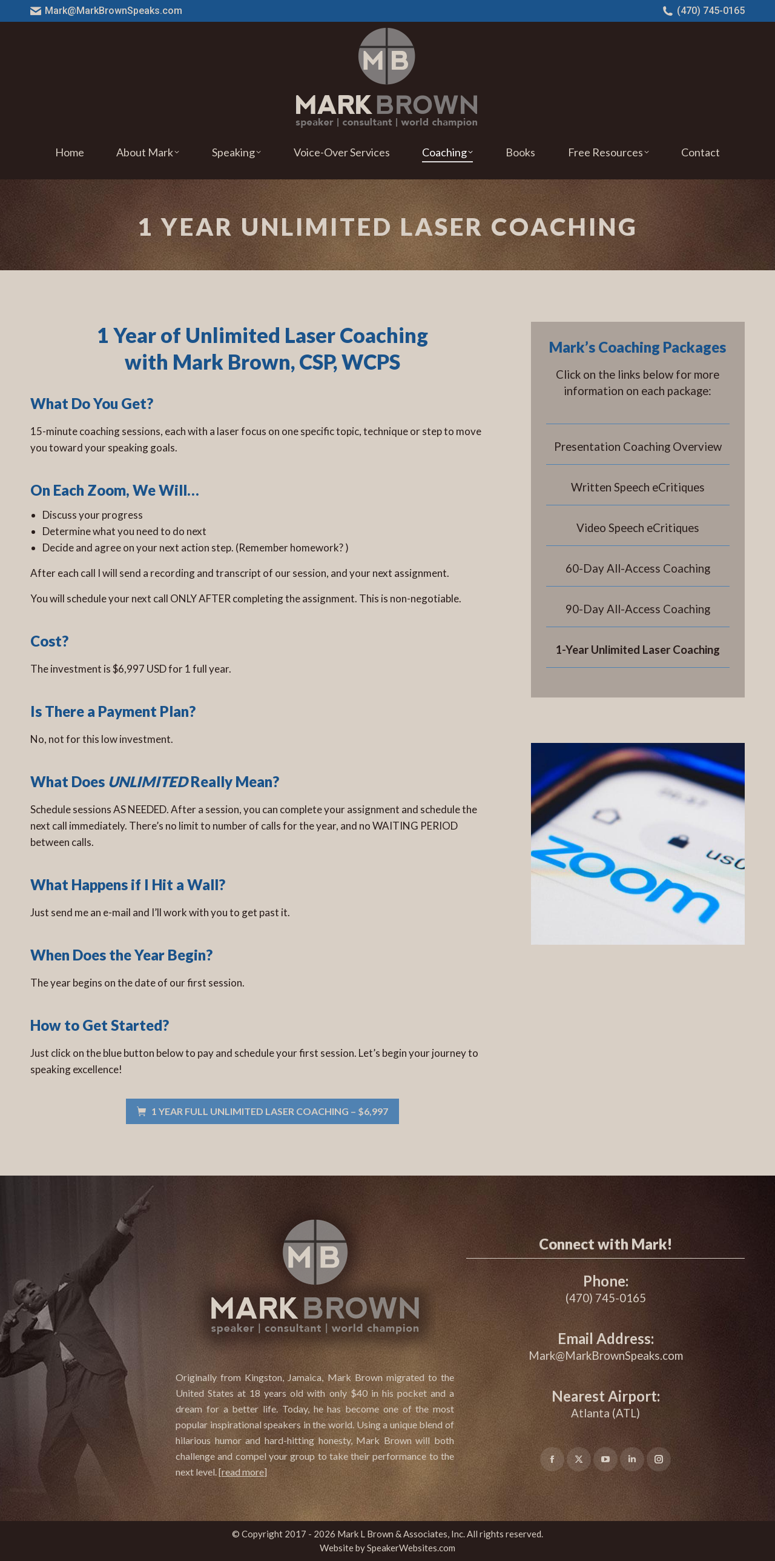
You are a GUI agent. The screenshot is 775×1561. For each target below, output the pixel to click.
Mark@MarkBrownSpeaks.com (106, 11)
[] (243, 1471)
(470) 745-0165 (703, 11)
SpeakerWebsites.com (411, 1547)
